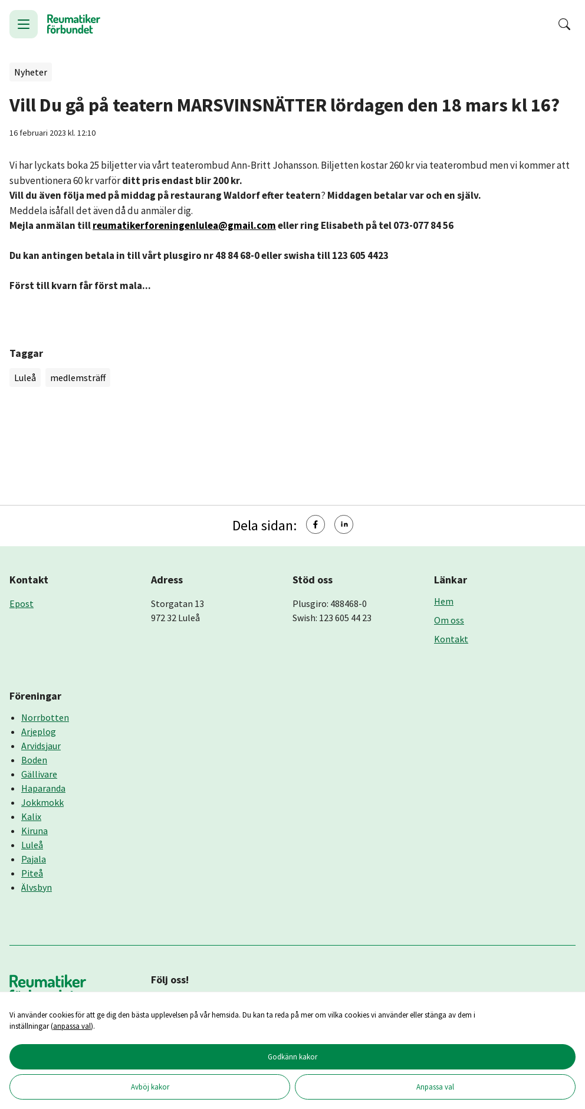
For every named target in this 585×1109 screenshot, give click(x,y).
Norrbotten (45, 717)
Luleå (25, 377)
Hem (443, 601)
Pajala (33, 859)
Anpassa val (435, 1086)
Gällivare (39, 774)
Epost (21, 603)
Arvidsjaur (41, 746)
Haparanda (43, 788)
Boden (34, 760)
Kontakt (451, 639)
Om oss (449, 620)
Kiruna (34, 830)
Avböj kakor (150, 1086)
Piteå (32, 873)
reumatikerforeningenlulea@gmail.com (184, 225)
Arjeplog (38, 731)
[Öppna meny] (23, 24)
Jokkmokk (42, 802)
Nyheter (30, 72)
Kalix (31, 816)
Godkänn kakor (292, 1056)
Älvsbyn (36, 887)
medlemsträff (78, 377)
